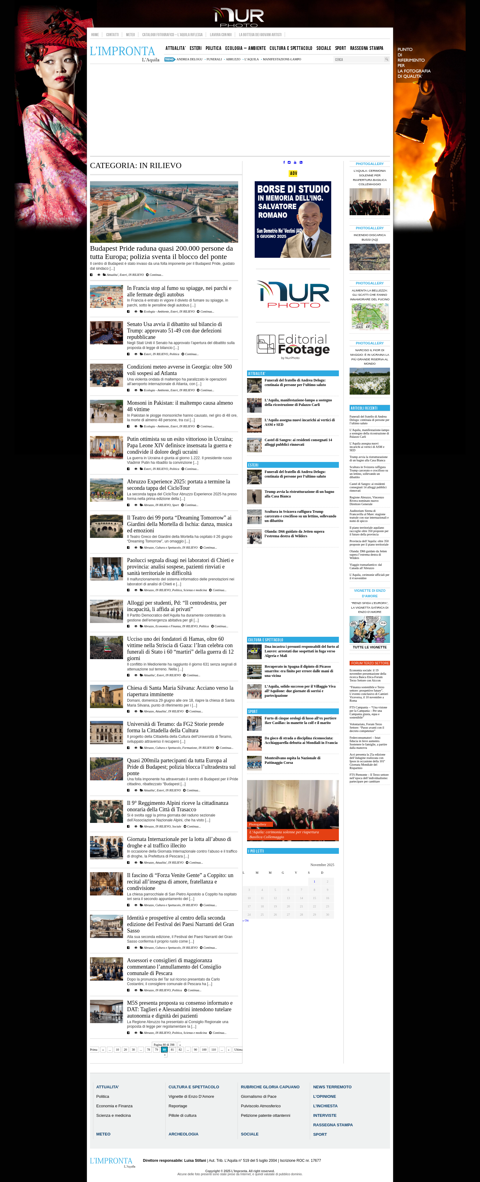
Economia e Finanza (168, 626)
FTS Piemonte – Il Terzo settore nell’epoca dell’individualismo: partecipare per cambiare (369, 778)
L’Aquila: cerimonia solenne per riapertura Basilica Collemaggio (284, 834)
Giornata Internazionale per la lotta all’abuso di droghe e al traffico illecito (179, 842)
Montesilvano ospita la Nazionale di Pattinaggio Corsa (293, 760)
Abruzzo (149, 505)
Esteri (123, 274)
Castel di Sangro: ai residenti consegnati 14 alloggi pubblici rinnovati (298, 442)
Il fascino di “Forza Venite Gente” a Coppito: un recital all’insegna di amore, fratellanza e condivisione (180, 881)
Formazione (189, 747)
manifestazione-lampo (282, 59)
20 (125, 1049)
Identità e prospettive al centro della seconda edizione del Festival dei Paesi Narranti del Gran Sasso (180, 924)
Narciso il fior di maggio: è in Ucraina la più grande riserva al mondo (370, 357)
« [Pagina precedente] (103, 1049)
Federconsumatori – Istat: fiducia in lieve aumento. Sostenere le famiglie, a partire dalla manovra (368, 742)
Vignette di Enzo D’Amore (191, 1096)
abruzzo (233, 59)
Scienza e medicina (195, 590)
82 (180, 1049)
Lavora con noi (221, 34)
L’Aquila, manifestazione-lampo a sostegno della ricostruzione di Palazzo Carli (298, 402)
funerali (214, 59)
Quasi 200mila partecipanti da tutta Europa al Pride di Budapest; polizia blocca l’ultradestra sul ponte (181, 766)
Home (95, 34)
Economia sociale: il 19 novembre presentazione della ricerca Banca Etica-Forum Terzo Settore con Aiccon (368, 675)
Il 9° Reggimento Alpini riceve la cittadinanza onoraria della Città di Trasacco (177, 806)
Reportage (178, 1106)
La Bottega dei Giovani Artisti (260, 34)
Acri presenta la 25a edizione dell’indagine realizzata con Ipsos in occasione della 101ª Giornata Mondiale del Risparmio (367, 761)
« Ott (245, 920)
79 (156, 1049)
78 (148, 1049)
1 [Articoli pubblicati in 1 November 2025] (314, 881)
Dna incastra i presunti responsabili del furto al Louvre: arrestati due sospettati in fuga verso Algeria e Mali (302, 651)
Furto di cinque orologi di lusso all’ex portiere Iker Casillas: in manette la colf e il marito (301, 720)
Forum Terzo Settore (370, 663)
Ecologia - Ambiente (156, 311)
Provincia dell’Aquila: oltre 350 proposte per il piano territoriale (369, 542)
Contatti (112, 34)
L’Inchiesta (325, 1106)
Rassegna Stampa (333, 1125)
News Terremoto (332, 1087)
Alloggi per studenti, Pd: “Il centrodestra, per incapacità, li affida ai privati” (177, 606)
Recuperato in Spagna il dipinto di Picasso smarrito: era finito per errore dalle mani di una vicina (299, 671)
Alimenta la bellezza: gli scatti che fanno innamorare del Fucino (369, 295)
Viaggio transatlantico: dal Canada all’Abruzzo (366, 566)
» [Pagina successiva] (229, 1049)
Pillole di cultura (183, 1115)
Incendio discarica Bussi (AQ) (370, 237)
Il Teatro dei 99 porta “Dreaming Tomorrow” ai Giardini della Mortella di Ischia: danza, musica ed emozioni (179, 524)
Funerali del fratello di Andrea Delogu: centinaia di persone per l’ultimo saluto (295, 382)
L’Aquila (252, 59)
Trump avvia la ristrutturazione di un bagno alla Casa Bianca (369, 458)
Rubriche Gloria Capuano (270, 1087)
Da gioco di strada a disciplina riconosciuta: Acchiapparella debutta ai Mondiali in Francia (301, 740)
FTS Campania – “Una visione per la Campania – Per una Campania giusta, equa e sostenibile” (368, 712)
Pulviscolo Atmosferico (261, 1106)
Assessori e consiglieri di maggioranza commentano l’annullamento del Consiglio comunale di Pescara (174, 966)
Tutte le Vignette (370, 647)
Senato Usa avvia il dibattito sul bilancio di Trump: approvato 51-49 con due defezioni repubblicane (174, 330)
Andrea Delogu (190, 59)
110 (213, 1049)
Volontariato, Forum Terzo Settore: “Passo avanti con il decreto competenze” (367, 727)
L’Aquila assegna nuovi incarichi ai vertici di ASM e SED (367, 447)
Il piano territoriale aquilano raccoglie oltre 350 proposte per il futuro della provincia (369, 531)
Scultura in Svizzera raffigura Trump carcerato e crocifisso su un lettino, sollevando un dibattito (300, 516)
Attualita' (112, 274)
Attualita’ (107, 1087)
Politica (174, 354)
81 (172, 1049)
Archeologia (184, 1134)
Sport (175, 505)
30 (133, 1049)
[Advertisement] (240, 110)
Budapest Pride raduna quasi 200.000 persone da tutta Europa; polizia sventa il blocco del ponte (161, 252)
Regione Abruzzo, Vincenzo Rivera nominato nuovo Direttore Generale (367, 501)
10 (117, 1049)
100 (204, 1049)
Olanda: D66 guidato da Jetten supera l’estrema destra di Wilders (294, 533)
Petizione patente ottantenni (265, 1115)
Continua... (154, 274)
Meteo (130, 34)
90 (195, 1049)
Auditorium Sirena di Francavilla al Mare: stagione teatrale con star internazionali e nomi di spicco (369, 516)
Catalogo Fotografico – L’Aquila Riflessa (172, 34)
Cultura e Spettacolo (168, 547)
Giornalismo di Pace (258, 1096)
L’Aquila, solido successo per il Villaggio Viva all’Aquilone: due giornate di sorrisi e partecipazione (300, 691)
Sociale (176, 826)
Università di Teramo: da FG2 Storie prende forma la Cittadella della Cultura (175, 727)
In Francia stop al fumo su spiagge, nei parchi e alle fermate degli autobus (179, 291)
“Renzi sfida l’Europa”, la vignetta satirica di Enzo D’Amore (369, 607)
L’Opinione (324, 1096)
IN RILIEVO (136, 274)
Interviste (324, 1115)
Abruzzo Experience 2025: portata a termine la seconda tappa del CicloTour (178, 484)
